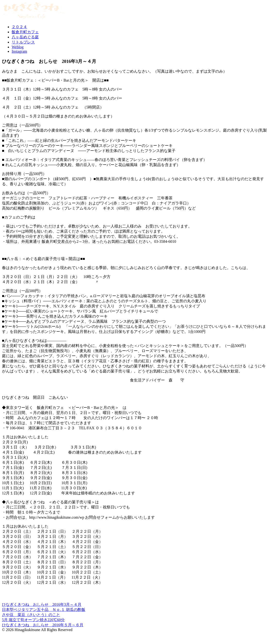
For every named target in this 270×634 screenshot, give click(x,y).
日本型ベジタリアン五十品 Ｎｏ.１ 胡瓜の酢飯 (43, 610)
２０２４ (19, 27)
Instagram (19, 51)
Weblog (18, 47)
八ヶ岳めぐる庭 (25, 37)
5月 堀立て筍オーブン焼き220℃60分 (33, 620)
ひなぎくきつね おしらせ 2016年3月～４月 (41, 604)
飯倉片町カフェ (25, 32)
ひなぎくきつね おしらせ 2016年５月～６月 (42, 625)
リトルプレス (23, 42)
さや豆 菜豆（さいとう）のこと (31, 615)
